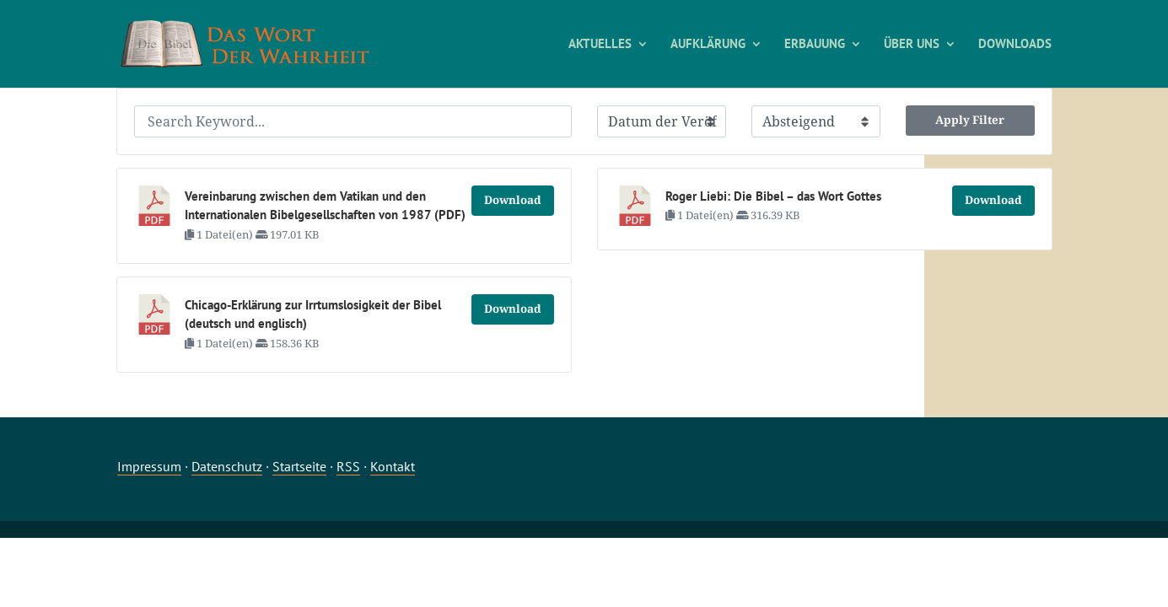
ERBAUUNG (814, 44)
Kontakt (392, 466)
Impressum (149, 466)
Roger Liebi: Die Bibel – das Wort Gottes (773, 196)
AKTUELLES (600, 44)
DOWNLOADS (1015, 44)
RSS (348, 466)
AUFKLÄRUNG (707, 44)
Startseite (299, 466)
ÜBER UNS (911, 44)
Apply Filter (969, 119)
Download (512, 199)
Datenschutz (226, 466)
